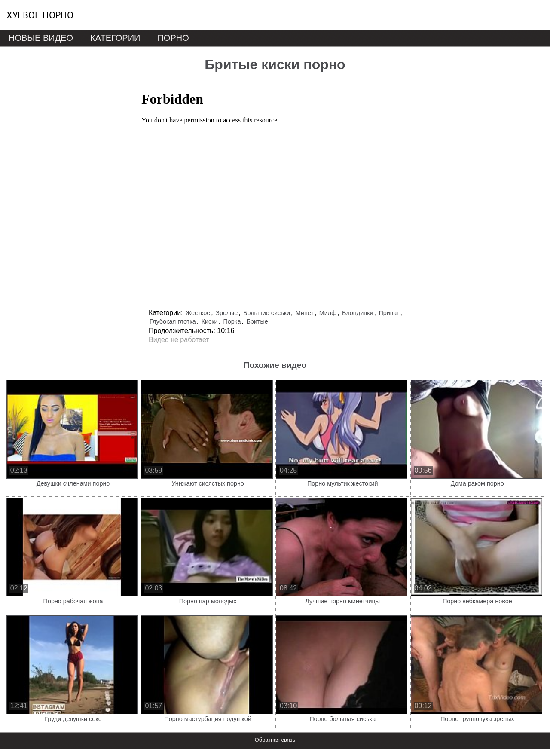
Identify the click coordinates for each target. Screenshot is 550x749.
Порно (173, 38)
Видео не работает (179, 339)
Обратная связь (275, 740)
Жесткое (198, 312)
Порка (232, 321)
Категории (115, 38)
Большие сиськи (266, 312)
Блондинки (357, 312)
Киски (210, 321)
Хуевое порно (39, 15)
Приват (389, 312)
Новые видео (41, 38)
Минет (305, 312)
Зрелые (227, 312)
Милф (327, 312)
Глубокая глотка (173, 321)
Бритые (257, 321)
